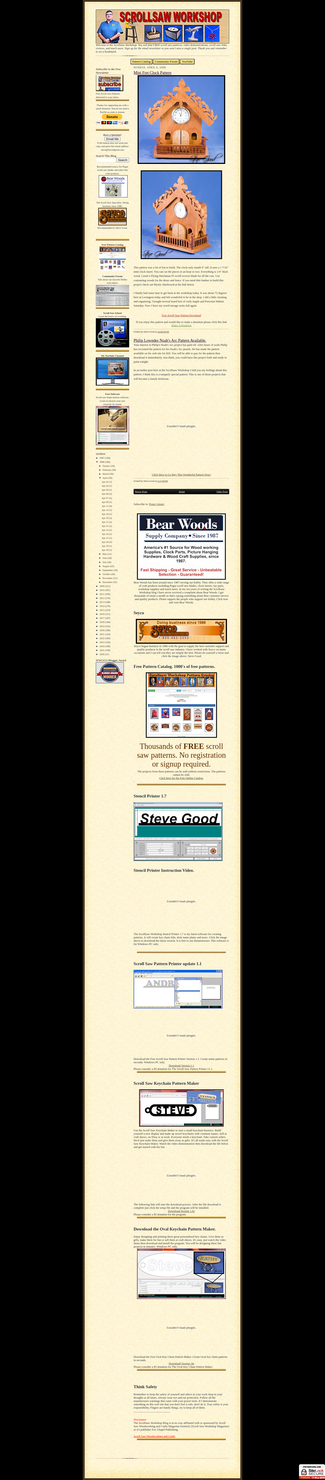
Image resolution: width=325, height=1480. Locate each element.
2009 (102, 586)
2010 (102, 590)
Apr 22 (105, 526)
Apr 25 (105, 538)
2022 (102, 638)
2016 (102, 614)
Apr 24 (105, 534)
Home (182, 491)
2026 (102, 654)
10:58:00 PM (163, 332)
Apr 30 (105, 550)
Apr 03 (105, 485)
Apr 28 (105, 542)
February (107, 469)
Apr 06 (105, 493)
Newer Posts (141, 491)
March (105, 473)
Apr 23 (105, 530)
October (106, 574)
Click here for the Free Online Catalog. (181, 778)
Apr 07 (105, 498)
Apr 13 (105, 506)
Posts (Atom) (156, 504)
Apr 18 (105, 514)
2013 (102, 602)
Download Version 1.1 (181, 1065)
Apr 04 (105, 489)
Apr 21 (105, 522)
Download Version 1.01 (181, 1211)
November (107, 578)
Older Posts (222, 491)
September (108, 570)
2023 (102, 642)
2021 (102, 634)
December (107, 582)
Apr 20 (105, 518)
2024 (102, 646)
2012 (102, 598)
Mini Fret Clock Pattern (152, 73)
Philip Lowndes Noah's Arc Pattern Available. (170, 340)
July (104, 562)
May (105, 554)
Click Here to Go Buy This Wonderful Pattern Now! (181, 474)
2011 (102, 594)
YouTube (187, 61)
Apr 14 (105, 510)
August (106, 566)
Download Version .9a (181, 1363)
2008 (102, 462)
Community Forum (166, 61)
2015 (102, 610)
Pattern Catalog (141, 61)
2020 (102, 630)
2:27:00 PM (162, 481)
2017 (102, 618)
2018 (102, 622)
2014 (102, 606)
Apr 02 (105, 481)
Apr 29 (105, 546)
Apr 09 (105, 502)
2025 (102, 650)
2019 (102, 626)
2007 (102, 458)
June (105, 558)
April (105, 477)
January (106, 465)
